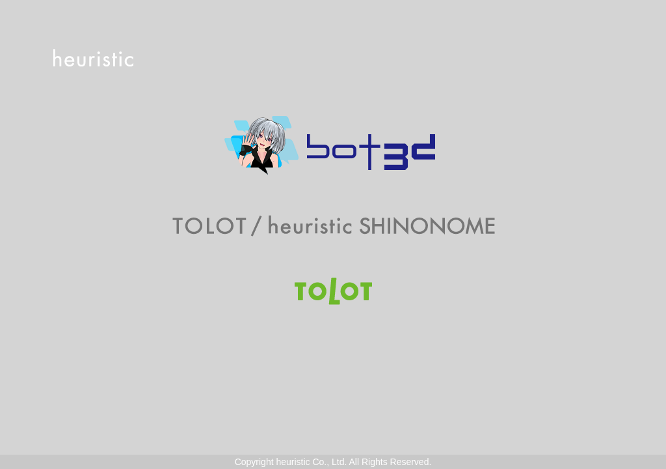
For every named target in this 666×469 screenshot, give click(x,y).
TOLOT (333, 291)
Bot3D (333, 145)
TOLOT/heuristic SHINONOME (333, 226)
